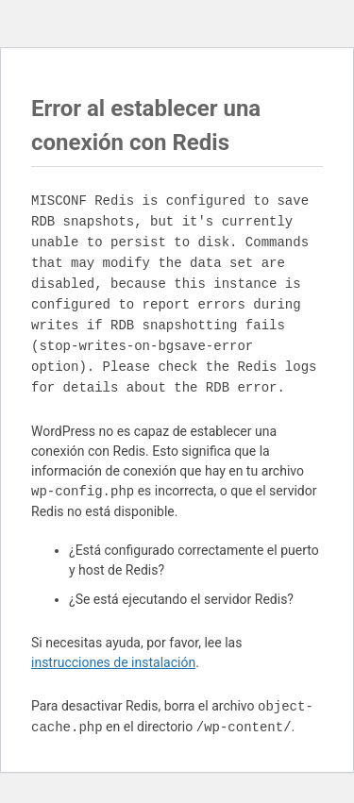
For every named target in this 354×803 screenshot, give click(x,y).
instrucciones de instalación (113, 662)
